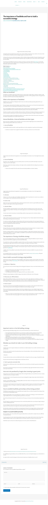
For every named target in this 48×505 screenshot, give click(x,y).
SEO (11, 20)
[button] (35, 2)
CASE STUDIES (29, 1)
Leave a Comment (6, 20)
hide (10, 66)
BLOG (39, 1)
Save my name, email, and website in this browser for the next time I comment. (17, 487)
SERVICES (19, 1)
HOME (16, 1)
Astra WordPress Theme (29, 501)
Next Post (45, 462)
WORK (24, 1)
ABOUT (34, 2)
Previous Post (3, 462)
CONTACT (43, 1)
